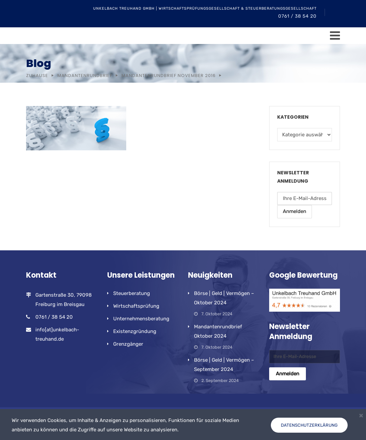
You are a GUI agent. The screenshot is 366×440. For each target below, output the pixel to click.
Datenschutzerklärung (309, 425)
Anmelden (294, 211)
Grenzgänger (128, 344)
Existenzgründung (134, 331)
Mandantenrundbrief (84, 75)
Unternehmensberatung (141, 319)
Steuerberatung (131, 293)
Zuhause (37, 75)
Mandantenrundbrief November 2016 (169, 75)
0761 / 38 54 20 (297, 16)
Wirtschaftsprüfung (136, 306)
